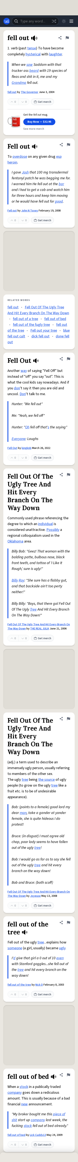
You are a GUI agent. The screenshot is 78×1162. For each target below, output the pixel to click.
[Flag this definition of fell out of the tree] (68, 922)
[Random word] (53, 21)
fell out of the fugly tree (31, 324)
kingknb (26, 448)
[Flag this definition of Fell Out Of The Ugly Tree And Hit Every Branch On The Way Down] (68, 474)
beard (34, 70)
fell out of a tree (25, 318)
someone (14, 948)
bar (61, 184)
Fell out (12, 211)
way (24, 370)
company (14, 1092)
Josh (25, 172)
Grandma (19, 82)
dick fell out (40, 336)
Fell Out (12, 448)
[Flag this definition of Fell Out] (68, 359)
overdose (19, 156)
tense (31, 48)
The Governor (29, 92)
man (23, 812)
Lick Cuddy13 (38, 1135)
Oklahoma (15, 541)
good (59, 201)
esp (59, 156)
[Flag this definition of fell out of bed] (68, 1075)
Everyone (19, 438)
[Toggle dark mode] (64, 21)
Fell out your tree (43, 330)
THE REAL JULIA (39, 629)
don (17, 388)
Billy (15, 580)
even (60, 958)
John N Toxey (29, 211)
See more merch (33, 129)
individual (45, 524)
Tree (33, 609)
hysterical (33, 54)
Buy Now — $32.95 (39, 122)
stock (24, 1086)
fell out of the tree (19, 985)
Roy (21, 580)
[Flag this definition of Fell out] (68, 144)
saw (29, 64)
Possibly (52, 529)
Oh (27, 427)
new (24, 1104)
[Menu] (71, 21)
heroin (12, 162)
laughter (55, 54)
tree (25, 779)
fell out (11, 92)
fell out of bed (55, 318)
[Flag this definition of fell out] (67, 37)
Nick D (39, 985)
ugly (62, 948)
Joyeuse (35, 896)
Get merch (42, 102)
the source (46, 779)
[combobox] (35, 21)
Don (23, 394)
